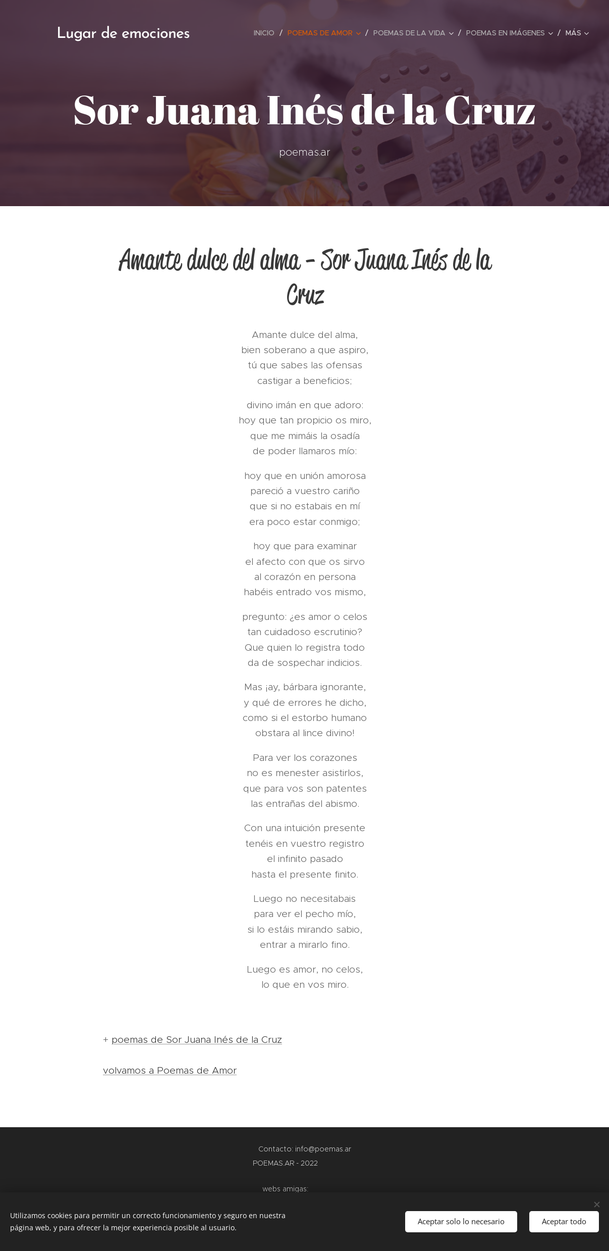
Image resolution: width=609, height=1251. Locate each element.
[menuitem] (267, 32)
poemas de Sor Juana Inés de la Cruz (197, 1039)
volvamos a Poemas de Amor (170, 1070)
